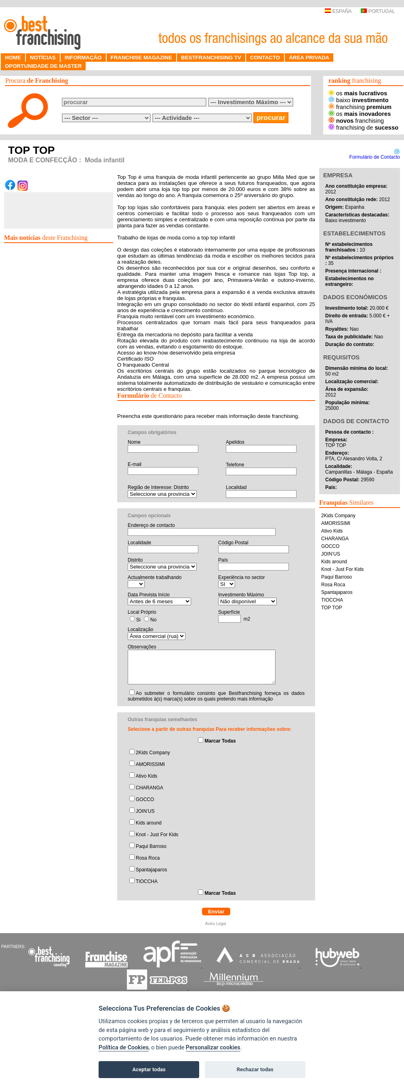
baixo (358, 100)
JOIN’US (145, 811)
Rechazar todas (255, 1069)
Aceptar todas (149, 1069)
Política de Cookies (124, 1047)
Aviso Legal (216, 923)
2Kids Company (153, 752)
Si (138, 620)
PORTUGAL (378, 11)
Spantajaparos (151, 870)
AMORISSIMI (150, 764)
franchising (359, 107)
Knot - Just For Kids (157, 834)
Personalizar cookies (213, 1047)
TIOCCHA (147, 881)
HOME (13, 58)
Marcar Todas (220, 741)
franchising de (363, 127)
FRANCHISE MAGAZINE (142, 58)
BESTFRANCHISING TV (211, 58)
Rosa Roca (148, 858)
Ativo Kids (146, 776)
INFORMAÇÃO (83, 58)
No (153, 620)
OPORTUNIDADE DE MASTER (43, 66)
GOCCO (145, 799)
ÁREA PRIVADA (309, 58)
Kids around (149, 823)
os (357, 93)
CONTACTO (265, 58)
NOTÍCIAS (43, 58)
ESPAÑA (338, 11)
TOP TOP (331, 608)
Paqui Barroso (151, 846)
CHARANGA (149, 788)
